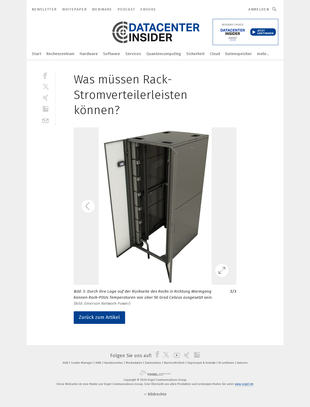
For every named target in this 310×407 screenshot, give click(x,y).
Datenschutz (153, 363)
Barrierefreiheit (174, 363)
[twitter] (45, 86)
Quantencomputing (163, 53)
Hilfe (98, 363)
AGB (66, 363)
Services (133, 53)
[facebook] (45, 75)
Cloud (215, 53)
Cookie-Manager (82, 363)
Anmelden (258, 9)
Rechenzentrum (60, 53)
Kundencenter (114, 363)
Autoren (242, 363)
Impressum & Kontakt (202, 363)
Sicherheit (195, 53)
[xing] (45, 97)
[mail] (45, 120)
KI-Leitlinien (226, 363)
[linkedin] (45, 109)
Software (111, 53)
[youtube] (175, 355)
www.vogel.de (244, 384)
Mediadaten (134, 363)
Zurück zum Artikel (99, 317)
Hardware (89, 53)
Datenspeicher (238, 53)
